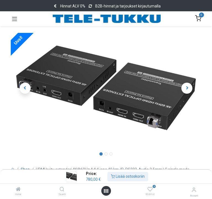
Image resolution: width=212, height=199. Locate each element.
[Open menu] (106, 191)
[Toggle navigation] (14, 19)
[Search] (62, 189)
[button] (25, 88)
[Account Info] (194, 190)
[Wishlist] (150, 189)
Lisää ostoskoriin (128, 176)
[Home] (18, 189)
